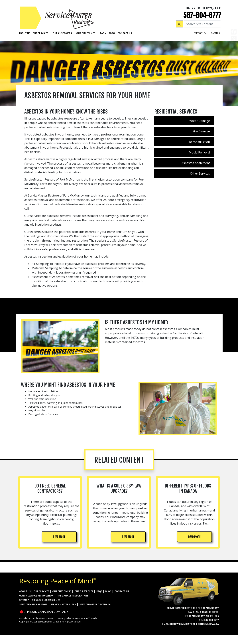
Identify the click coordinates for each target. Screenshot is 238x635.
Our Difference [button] (85, 33)
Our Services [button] (40, 33)
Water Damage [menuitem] (199, 121)
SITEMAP (24, 600)
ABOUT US (24, 591)
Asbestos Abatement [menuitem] (196, 163)
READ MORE (59, 537)
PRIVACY (36, 600)
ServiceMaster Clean (63, 604)
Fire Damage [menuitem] (201, 131)
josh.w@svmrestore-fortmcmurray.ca (194, 624)
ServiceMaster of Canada (95, 604)
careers (215, 33)
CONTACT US (122, 591)
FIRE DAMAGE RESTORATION (72, 595)
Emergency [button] (200, 33)
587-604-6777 (202, 15)
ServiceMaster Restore (33, 604)
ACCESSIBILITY (52, 600)
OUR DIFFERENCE (83, 591)
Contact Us (124, 33)
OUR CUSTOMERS (61, 591)
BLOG (108, 591)
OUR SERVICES (41, 591)
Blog (112, 33)
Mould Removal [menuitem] (199, 152)
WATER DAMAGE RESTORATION (36, 595)
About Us (24, 33)
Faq (103, 33)
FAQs (99, 591)
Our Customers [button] (62, 33)
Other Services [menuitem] (200, 173)
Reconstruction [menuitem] (199, 142)
